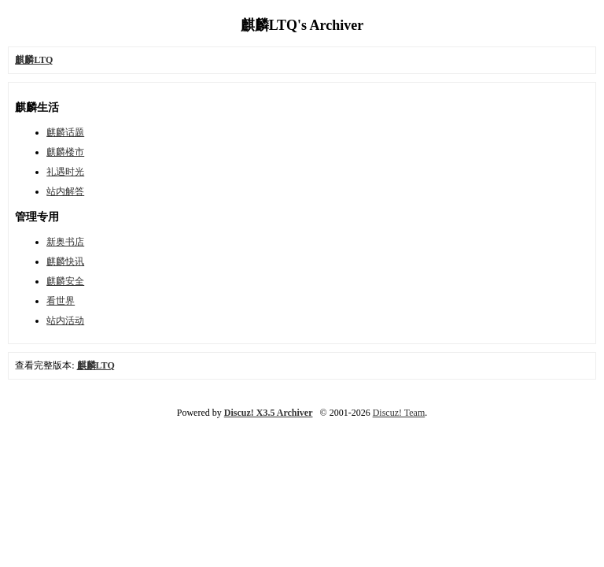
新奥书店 (65, 241)
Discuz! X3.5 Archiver (268, 412)
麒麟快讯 (65, 261)
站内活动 (65, 320)
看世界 (60, 300)
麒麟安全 (65, 281)
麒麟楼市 (65, 152)
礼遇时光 (65, 171)
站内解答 (65, 191)
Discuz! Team (399, 412)
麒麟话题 (65, 132)
